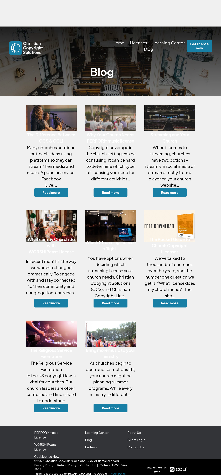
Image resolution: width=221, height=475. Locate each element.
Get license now (199, 46)
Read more (51, 192)
